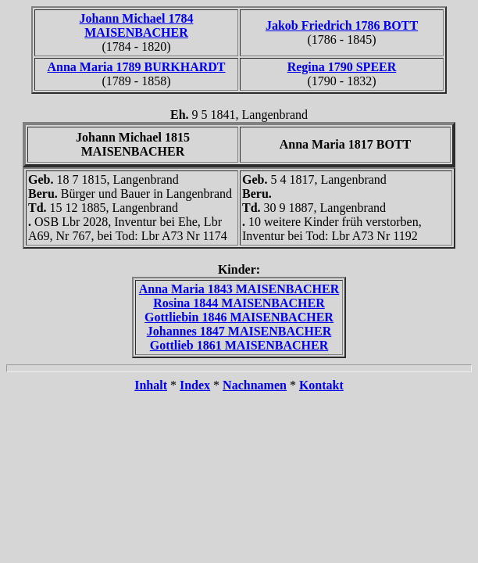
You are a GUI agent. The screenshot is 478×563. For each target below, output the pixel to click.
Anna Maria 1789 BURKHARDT (136, 67)
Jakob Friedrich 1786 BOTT (342, 25)
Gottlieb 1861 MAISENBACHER (239, 345)
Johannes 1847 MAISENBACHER (239, 331)
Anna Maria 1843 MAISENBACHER (239, 289)
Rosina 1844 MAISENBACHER (239, 303)
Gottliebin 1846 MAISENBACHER (239, 317)
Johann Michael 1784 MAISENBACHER (137, 25)
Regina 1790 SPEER (342, 67)
